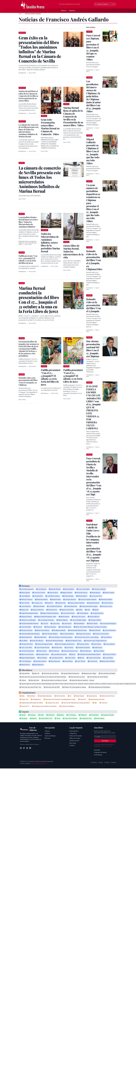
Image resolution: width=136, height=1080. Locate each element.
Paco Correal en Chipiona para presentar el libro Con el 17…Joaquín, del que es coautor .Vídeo (93, 47)
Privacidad (94, 762)
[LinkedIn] (30, 748)
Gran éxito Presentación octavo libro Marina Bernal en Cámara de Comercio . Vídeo (50, 127)
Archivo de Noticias (50, 736)
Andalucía (72, 10)
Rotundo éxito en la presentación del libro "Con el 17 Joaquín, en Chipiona (28, 381)
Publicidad (97, 750)
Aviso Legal (72, 743)
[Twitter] (24, 748)
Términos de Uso (74, 740)
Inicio (20, 13)
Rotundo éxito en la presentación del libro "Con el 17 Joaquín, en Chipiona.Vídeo (94, 260)
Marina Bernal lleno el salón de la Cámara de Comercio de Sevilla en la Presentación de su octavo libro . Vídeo (73, 116)
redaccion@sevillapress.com (39, 763)
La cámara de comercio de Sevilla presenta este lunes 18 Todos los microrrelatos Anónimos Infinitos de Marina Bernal (29, 130)
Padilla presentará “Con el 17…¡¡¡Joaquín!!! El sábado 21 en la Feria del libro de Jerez (50, 377)
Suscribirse (105, 741)
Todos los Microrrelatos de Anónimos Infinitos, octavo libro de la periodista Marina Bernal (50, 242)
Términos (107, 762)
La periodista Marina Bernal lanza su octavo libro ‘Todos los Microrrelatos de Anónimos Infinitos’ (28, 222)
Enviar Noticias (98, 754)
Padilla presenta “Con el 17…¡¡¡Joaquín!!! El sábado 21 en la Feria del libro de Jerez (28, 259)
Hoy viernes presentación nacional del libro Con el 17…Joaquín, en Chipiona (93, 349)
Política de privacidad (106, 746)
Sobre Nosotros (73, 731)
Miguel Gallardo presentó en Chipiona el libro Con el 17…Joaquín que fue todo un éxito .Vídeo (92, 151)
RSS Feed (47, 738)
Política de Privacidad (75, 736)
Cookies (100, 762)
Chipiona (63, 10)
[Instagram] (27, 748)
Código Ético (73, 733)
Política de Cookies (74, 738)
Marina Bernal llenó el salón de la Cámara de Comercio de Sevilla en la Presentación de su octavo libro (28, 96)
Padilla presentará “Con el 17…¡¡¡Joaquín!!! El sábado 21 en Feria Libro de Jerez (73, 375)
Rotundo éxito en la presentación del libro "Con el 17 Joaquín (93, 305)
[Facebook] (21, 748)
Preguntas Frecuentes (100, 752)
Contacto (72, 745)
